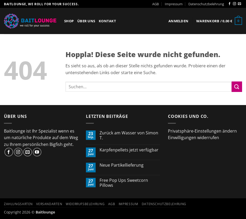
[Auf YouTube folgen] (37, 152)
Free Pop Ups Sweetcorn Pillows (124, 183)
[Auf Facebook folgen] (229, 4)
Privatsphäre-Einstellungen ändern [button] (202, 131)
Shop (69, 21)
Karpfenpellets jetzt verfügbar (129, 149)
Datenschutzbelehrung (206, 4)
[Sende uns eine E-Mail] (239, 4)
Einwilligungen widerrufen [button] (193, 137)
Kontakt (107, 21)
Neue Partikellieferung (122, 165)
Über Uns (86, 21)
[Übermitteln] (237, 86)
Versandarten (49, 204)
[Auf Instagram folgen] (234, 4)
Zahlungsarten (18, 204)
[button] (178, 21)
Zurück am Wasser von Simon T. (129, 135)
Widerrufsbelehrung (85, 204)
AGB (155, 4)
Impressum (174, 4)
